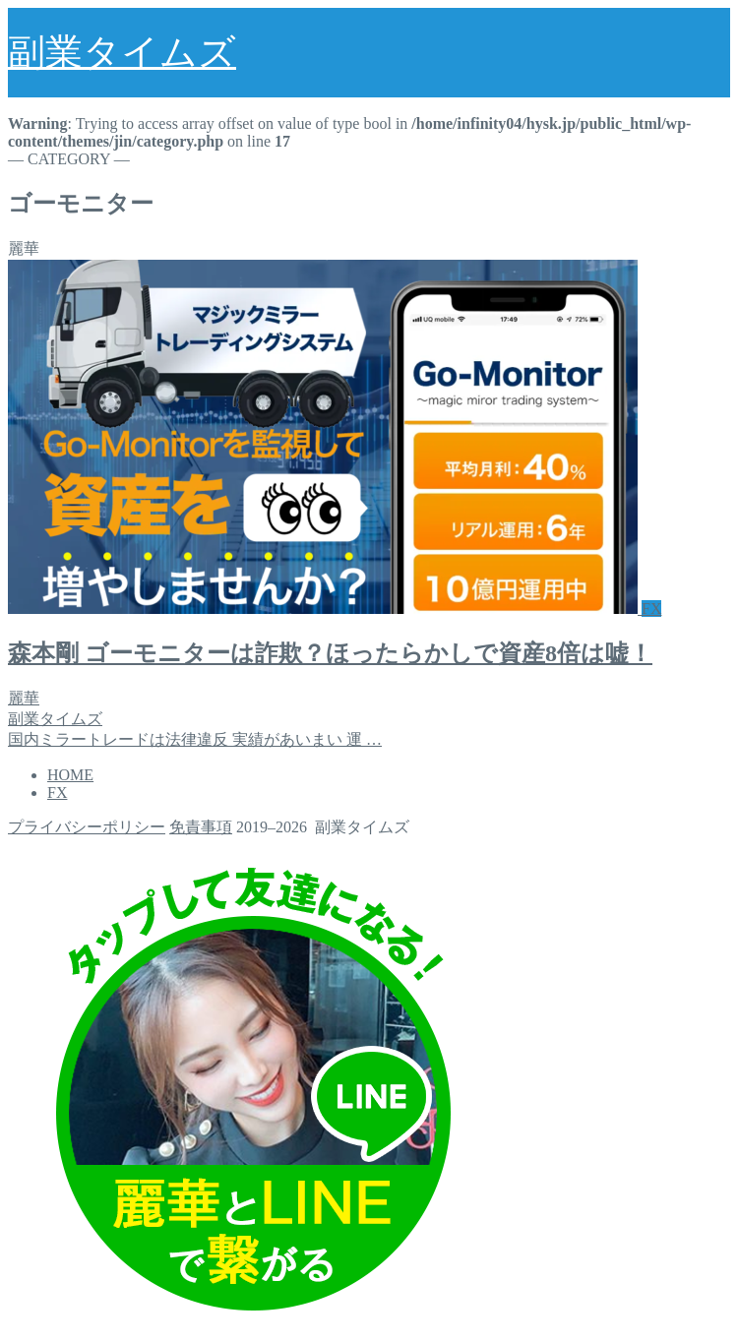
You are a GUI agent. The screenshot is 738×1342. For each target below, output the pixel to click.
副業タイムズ (122, 52)
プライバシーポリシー (86, 827)
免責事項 (200, 827)
